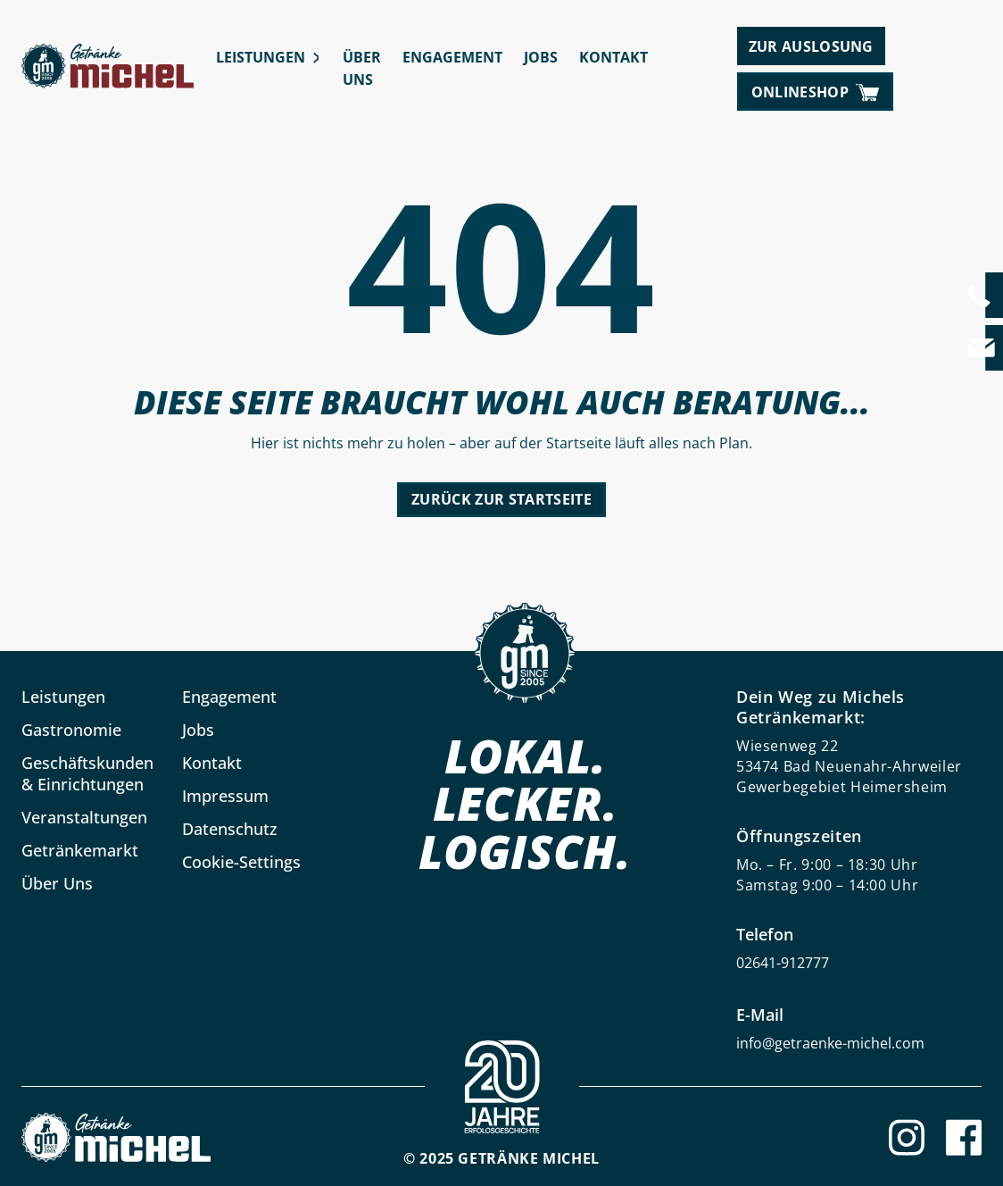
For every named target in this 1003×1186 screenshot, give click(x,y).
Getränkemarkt (79, 850)
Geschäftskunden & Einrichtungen (87, 773)
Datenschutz (230, 828)
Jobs (541, 57)
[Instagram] (906, 1137)
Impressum (225, 795)
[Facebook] (964, 1137)
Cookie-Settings (241, 862)
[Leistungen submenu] (316, 57)
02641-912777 (782, 963)
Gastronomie (71, 729)
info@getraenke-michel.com (830, 1043)
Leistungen (260, 57)
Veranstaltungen (84, 817)
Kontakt (613, 57)
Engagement (452, 57)
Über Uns (362, 68)
